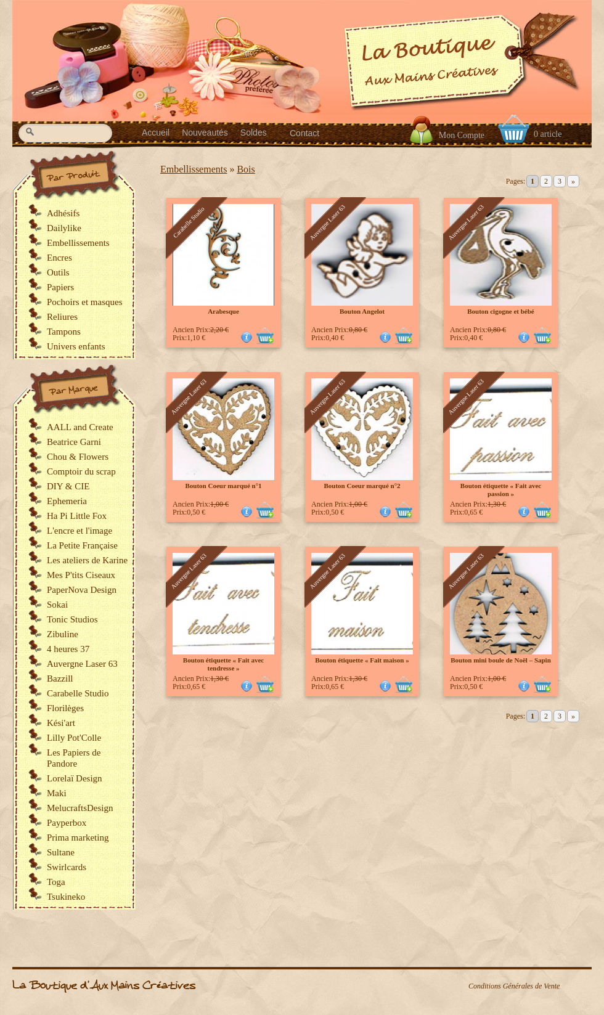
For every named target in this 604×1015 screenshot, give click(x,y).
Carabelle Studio (77, 693)
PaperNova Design (81, 590)
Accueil (155, 132)
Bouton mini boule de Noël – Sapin (501, 660)
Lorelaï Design (74, 778)
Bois (246, 169)
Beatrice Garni (74, 442)
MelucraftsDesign (80, 808)
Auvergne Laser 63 (82, 664)
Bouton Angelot (362, 311)
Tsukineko (66, 897)
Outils (58, 272)
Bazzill (60, 678)
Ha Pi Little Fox (77, 516)
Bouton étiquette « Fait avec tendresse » (223, 664)
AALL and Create (80, 427)
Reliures (62, 317)
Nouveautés (205, 132)
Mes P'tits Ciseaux (81, 575)
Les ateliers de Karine (87, 560)
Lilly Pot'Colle (74, 738)
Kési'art (61, 723)
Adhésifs (63, 213)
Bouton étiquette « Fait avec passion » (500, 489)
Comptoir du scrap (81, 471)
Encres (59, 258)
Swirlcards (66, 867)
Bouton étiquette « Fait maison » (362, 660)
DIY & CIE (68, 486)
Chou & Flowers (77, 457)
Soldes (253, 132)
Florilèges (65, 708)
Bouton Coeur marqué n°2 (362, 485)
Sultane (61, 852)
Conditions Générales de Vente (514, 986)
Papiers (60, 287)
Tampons (64, 331)
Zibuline (62, 634)
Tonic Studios (72, 619)
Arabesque (223, 311)
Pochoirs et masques (84, 302)
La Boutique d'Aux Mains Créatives (103, 985)
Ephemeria (67, 501)
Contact (304, 133)
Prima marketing (77, 837)
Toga (56, 882)
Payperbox (66, 823)
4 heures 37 (68, 649)
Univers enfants (76, 346)
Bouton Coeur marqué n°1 (223, 485)
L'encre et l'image (79, 531)
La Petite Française (82, 545)
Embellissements (193, 169)
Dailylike (64, 228)
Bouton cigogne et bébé (500, 311)
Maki (57, 793)
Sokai (57, 604)
